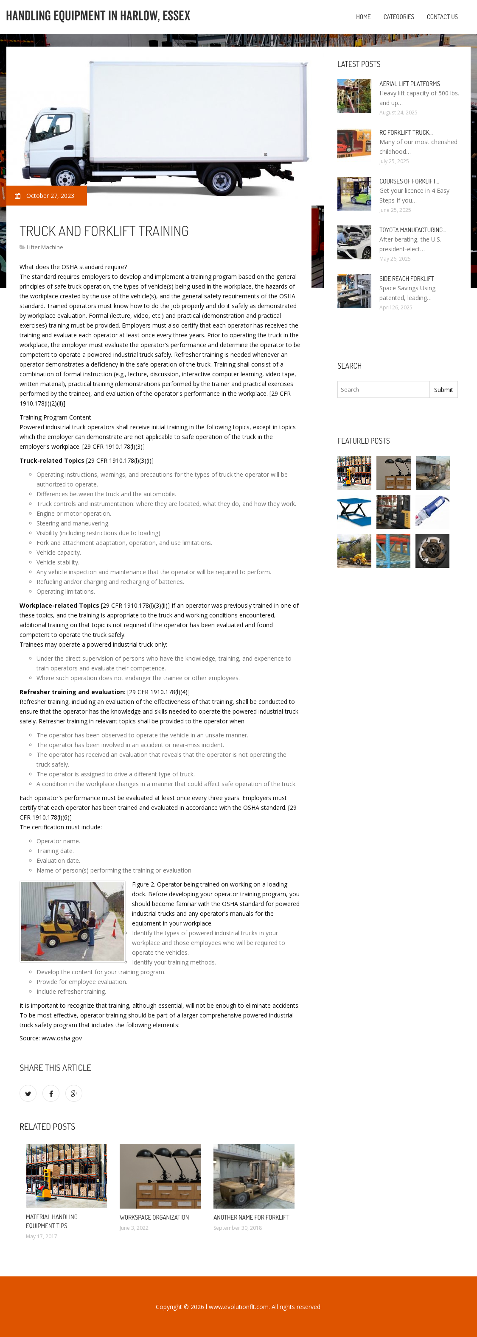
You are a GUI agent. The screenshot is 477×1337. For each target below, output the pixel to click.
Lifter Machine (45, 247)
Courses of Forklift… (409, 181)
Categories (399, 17)
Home (363, 17)
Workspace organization (154, 1217)
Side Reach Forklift (406, 279)
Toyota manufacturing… (412, 230)
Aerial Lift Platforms (409, 84)
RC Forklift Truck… (405, 132)
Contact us (442, 17)
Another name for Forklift (251, 1217)
